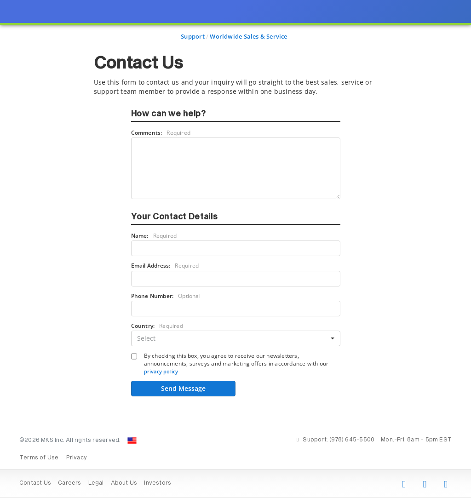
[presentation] (235, 249)
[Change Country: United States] (132, 440)
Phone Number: (166, 296)
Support (192, 36)
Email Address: (165, 265)
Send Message (183, 388)
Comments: (161, 133)
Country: (157, 326)
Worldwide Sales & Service (248, 36)
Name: (154, 236)
